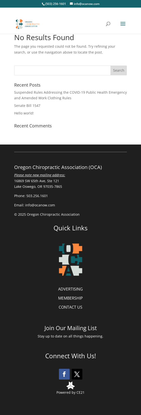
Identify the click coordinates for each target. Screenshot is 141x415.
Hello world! (24, 113)
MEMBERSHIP (70, 298)
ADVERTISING (70, 289)
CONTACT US (70, 307)
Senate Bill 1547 (27, 105)
